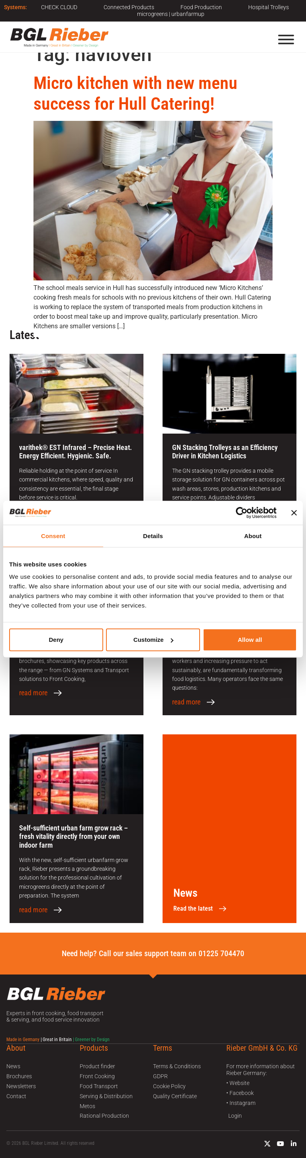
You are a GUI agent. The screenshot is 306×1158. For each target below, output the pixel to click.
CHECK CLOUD (59, 7)
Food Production (201, 7)
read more (33, 692)
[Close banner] (294, 512)
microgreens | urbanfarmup (170, 14)
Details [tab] (153, 535)
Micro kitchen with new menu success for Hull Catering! (135, 93)
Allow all (250, 639)
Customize (153, 639)
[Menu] (286, 39)
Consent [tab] (53, 535)
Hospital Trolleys (268, 7)
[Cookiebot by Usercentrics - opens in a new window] (242, 513)
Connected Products (129, 7)
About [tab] (253, 535)
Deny (56, 639)
